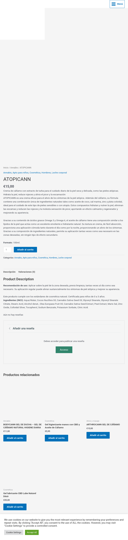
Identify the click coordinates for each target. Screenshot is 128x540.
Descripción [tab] (9, 271)
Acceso (64, 348)
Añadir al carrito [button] (16, 437)
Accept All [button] (32, 532)
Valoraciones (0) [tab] (26, 271)
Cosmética (35, 171)
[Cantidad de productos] (7, 249)
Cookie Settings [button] (13, 532)
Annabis (14, 167)
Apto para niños (21, 171)
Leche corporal (59, 171)
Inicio (5, 167)
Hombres (46, 171)
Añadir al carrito (25, 248)
